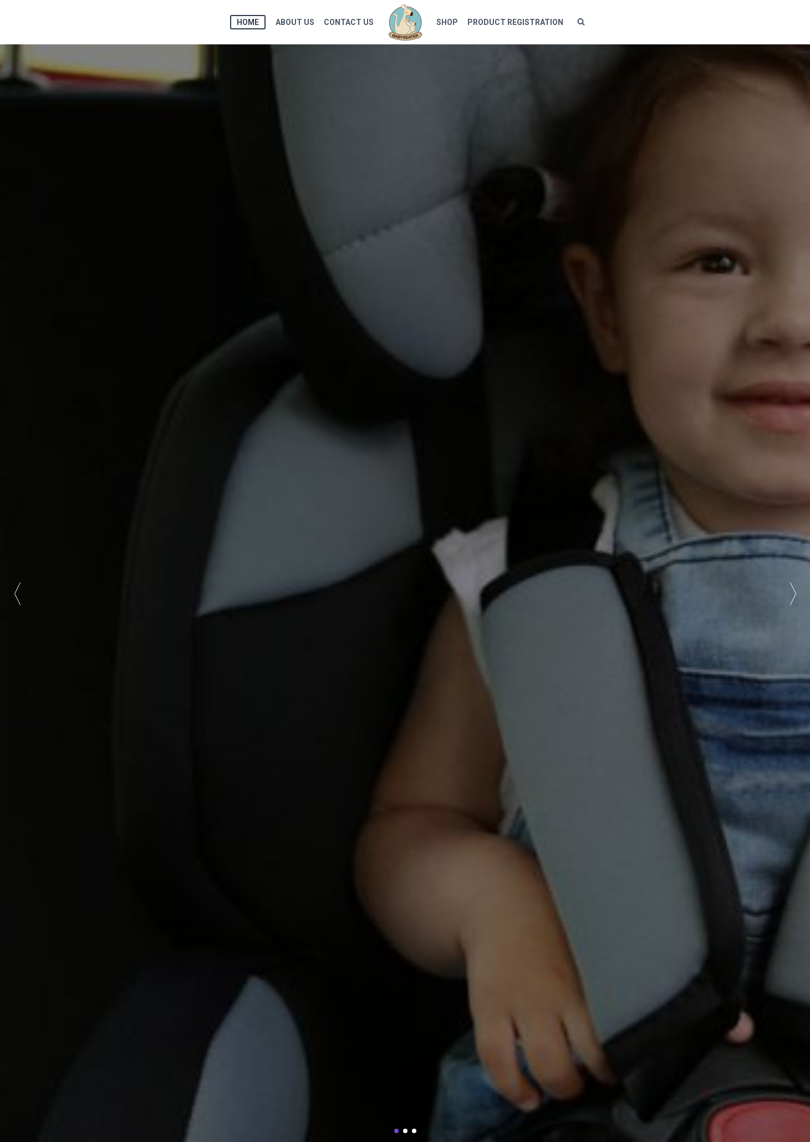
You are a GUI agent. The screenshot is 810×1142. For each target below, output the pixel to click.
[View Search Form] (581, 22)
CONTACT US (349, 22)
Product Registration (515, 22)
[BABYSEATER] (405, 22)
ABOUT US (295, 22)
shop (447, 22)
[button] (793, 593)
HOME (248, 22)
